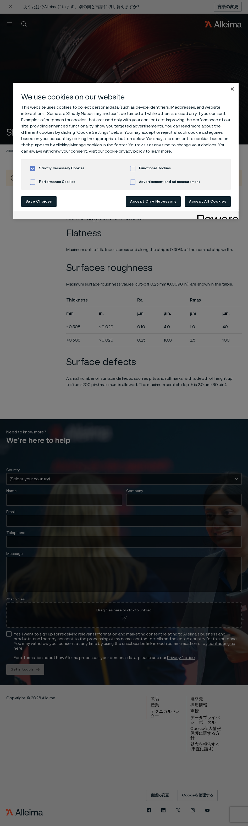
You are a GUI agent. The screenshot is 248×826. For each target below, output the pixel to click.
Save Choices (38, 201)
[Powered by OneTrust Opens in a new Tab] (216, 216)
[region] (126, 151)
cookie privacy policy (125, 151)
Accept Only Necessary (153, 201)
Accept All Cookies (208, 201)
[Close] (232, 89)
